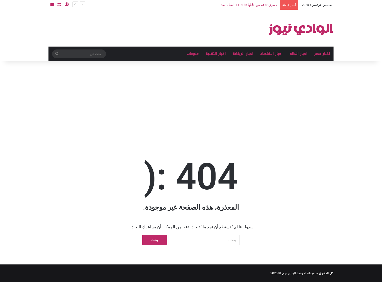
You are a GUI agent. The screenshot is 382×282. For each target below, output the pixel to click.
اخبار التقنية (216, 53)
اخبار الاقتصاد (271, 53)
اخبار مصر (322, 53)
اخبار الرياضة (243, 53)
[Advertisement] (191, 102)
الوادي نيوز (289, 273)
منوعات (193, 53)
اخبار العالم (298, 53)
